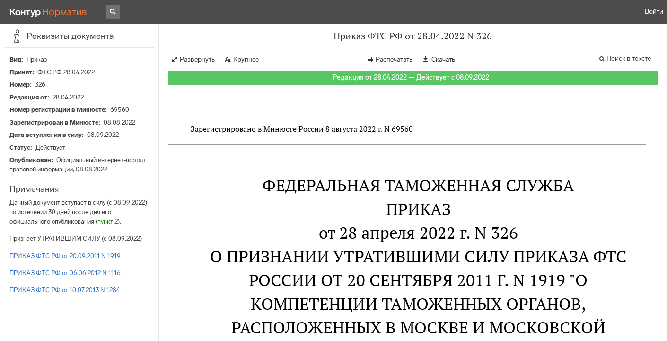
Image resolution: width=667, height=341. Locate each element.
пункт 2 (107, 221)
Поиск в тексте (628, 58)
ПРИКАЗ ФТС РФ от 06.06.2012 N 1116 (65, 273)
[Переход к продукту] (48, 12)
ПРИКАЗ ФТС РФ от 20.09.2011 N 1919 (65, 256)
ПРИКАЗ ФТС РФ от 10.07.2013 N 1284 (64, 290)
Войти (654, 12)
